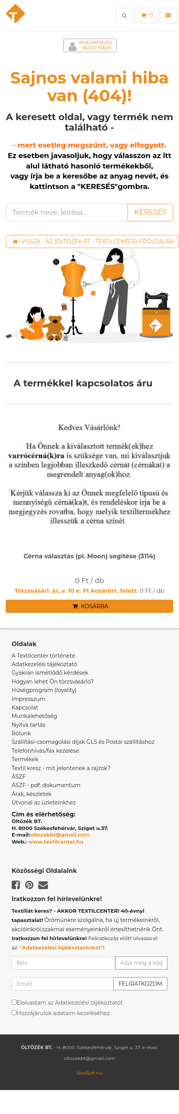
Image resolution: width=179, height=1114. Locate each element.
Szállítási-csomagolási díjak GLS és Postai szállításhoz (83, 741)
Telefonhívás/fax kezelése (45, 750)
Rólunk (21, 733)
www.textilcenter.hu (56, 841)
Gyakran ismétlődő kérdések (50, 672)
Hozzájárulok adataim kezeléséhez (63, 1013)
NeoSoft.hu (89, 1073)
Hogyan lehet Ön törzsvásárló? (53, 681)
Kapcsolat (25, 707)
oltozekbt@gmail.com (60, 835)
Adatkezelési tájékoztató (44, 664)
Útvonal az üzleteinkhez (44, 802)
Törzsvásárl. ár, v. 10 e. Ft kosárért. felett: (76, 590)
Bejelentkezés (95, 43)
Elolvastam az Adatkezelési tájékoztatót (70, 1002)
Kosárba (90, 606)
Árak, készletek (31, 794)
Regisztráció (97, 48)
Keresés (150, 212)
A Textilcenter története (43, 655)
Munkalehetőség (34, 716)
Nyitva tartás (28, 724)
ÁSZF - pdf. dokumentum (46, 785)
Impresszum (29, 699)
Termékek (25, 759)
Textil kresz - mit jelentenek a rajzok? (61, 768)
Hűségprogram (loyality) (44, 690)
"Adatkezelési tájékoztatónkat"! (62, 947)
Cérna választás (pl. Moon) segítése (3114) (89, 556)
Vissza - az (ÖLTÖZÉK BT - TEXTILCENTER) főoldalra (93, 241)
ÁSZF (19, 776)
